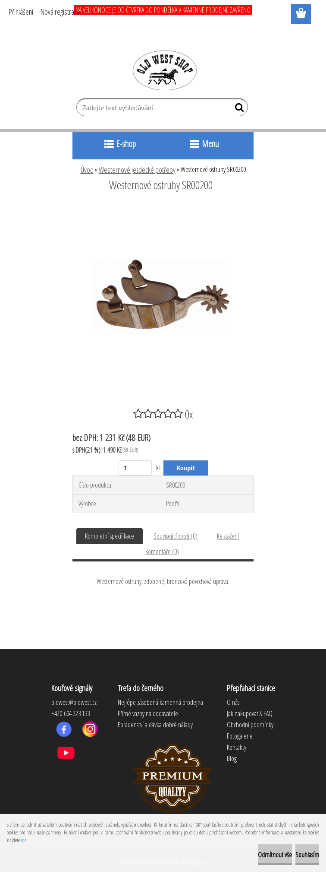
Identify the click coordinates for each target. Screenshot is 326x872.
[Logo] (163, 70)
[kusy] (135, 468)
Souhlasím (307, 854)
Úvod (87, 170)
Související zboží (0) (175, 536)
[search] (238, 109)
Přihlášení (21, 11)
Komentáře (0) (162, 551)
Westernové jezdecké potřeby (137, 170)
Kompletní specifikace (109, 536)
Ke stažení (228, 536)
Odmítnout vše (275, 854)
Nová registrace (60, 11)
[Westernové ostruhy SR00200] (163, 208)
